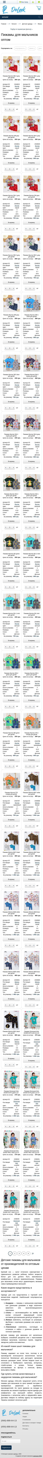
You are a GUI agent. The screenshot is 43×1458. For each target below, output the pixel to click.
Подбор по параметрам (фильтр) (21, 29)
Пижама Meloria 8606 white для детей (11, 912)
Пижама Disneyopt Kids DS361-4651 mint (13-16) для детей (31, 1152)
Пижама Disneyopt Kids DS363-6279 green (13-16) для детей (31, 1092)
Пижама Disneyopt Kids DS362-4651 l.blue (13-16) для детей (11, 1152)
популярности (20, 48)
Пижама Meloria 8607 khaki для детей (11, 853)
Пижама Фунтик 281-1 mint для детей (11, 614)
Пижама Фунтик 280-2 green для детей (11, 674)
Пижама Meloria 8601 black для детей (11, 1032)
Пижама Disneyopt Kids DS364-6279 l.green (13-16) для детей (11, 1092)
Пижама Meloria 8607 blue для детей (31, 853)
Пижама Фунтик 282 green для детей (11, 554)
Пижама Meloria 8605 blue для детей (31, 972)
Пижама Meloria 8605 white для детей (11, 972)
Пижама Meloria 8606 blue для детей (31, 912)
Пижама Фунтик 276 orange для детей (11, 793)
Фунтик (17, 86)
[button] (4, 2)
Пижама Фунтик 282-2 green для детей (11, 494)
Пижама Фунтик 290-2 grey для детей (11, 256)
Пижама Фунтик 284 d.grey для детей (31, 435)
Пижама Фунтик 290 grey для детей (11, 315)
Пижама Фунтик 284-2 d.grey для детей (32, 375)
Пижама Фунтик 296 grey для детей (11, 136)
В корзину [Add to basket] (11, 103)
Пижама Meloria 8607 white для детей (31, 793)
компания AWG (37, 1456)
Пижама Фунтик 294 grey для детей (31, 196)
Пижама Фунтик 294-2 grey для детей (31, 136)
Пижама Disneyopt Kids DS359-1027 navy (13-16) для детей (31, 1211)
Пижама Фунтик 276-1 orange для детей (32, 733)
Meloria (37, 803)
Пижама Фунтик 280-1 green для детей (32, 674)
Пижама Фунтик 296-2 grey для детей (11, 76)
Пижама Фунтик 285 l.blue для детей (11, 375)
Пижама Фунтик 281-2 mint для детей (31, 554)
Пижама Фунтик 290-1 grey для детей (31, 256)
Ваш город (23, 2)
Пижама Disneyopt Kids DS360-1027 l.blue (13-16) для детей (11, 1211)
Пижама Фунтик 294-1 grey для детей (11, 196)
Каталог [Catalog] (5, 17)
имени (32, 48)
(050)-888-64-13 (9, 1426)
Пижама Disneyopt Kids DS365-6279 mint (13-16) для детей (31, 1032)
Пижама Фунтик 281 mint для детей (31, 614)
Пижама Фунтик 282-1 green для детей (32, 494)
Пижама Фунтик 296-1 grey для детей (31, 76)
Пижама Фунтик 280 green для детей (11, 733)
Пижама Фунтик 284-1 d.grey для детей (11, 435)
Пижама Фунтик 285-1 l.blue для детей (32, 315)
